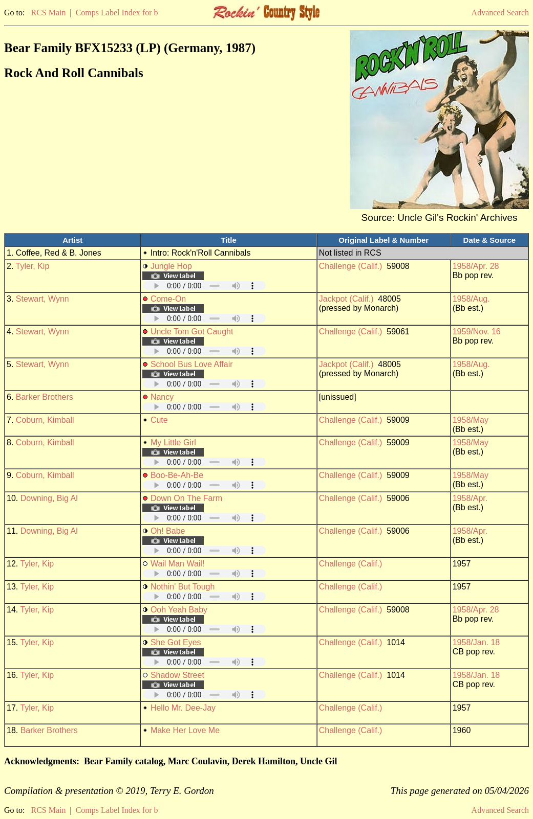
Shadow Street (177, 675)
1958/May (470, 420)
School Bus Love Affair (192, 364)
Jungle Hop (171, 266)
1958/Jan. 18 (476, 642)
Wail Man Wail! (178, 563)
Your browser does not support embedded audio (204, 285)
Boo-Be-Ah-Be (177, 475)
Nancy (162, 397)
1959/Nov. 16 (477, 331)
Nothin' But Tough (183, 586)
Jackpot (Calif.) (346, 298)
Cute (159, 420)
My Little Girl (173, 442)
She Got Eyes (176, 642)
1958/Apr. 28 (476, 266)
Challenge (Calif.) (350, 266)
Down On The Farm (186, 498)
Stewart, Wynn (42, 298)
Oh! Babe (168, 531)
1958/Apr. (470, 498)
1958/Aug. (471, 298)
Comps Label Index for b (117, 12)
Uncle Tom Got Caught (192, 331)
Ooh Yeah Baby (179, 609)
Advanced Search (500, 12)
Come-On (168, 298)
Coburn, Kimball (45, 420)
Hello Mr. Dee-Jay (183, 707)
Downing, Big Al (49, 498)
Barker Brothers (44, 397)
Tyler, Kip (33, 266)
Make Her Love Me (185, 730)
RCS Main (48, 12)
